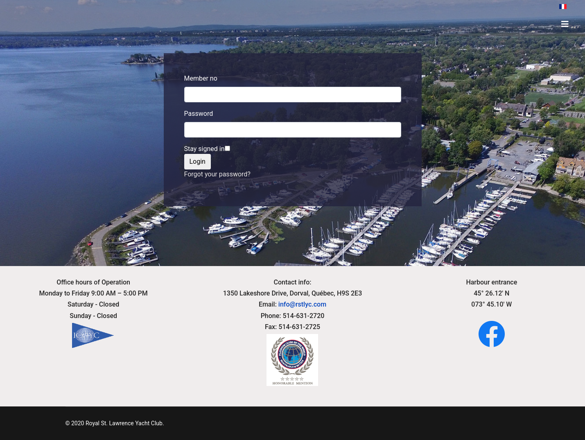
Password (198, 113)
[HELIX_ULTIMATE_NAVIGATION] (565, 24)
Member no (200, 78)
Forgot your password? (217, 174)
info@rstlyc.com (302, 304)
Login (198, 161)
